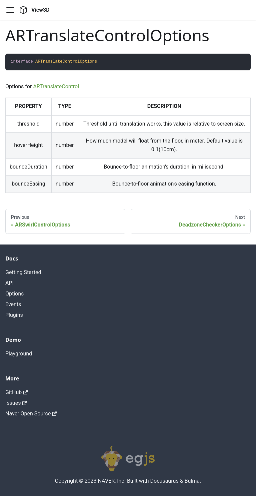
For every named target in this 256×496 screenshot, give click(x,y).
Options (14, 293)
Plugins (14, 315)
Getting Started (23, 272)
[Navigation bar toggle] (10, 10)
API (9, 283)
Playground (18, 353)
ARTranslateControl (56, 86)
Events (13, 304)
